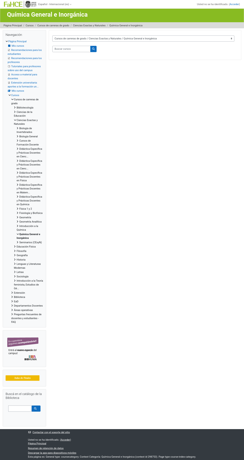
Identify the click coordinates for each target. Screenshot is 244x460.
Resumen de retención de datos (46, 448)
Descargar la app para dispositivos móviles (52, 452)
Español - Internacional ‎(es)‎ (53, 4)
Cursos (30, 25)
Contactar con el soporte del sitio (49, 432)
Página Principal (13, 25)
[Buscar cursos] (71, 49)
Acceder (234, 4)
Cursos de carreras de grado (53, 25)
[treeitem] (24, 182)
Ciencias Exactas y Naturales (89, 25)
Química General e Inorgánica (126, 25)
